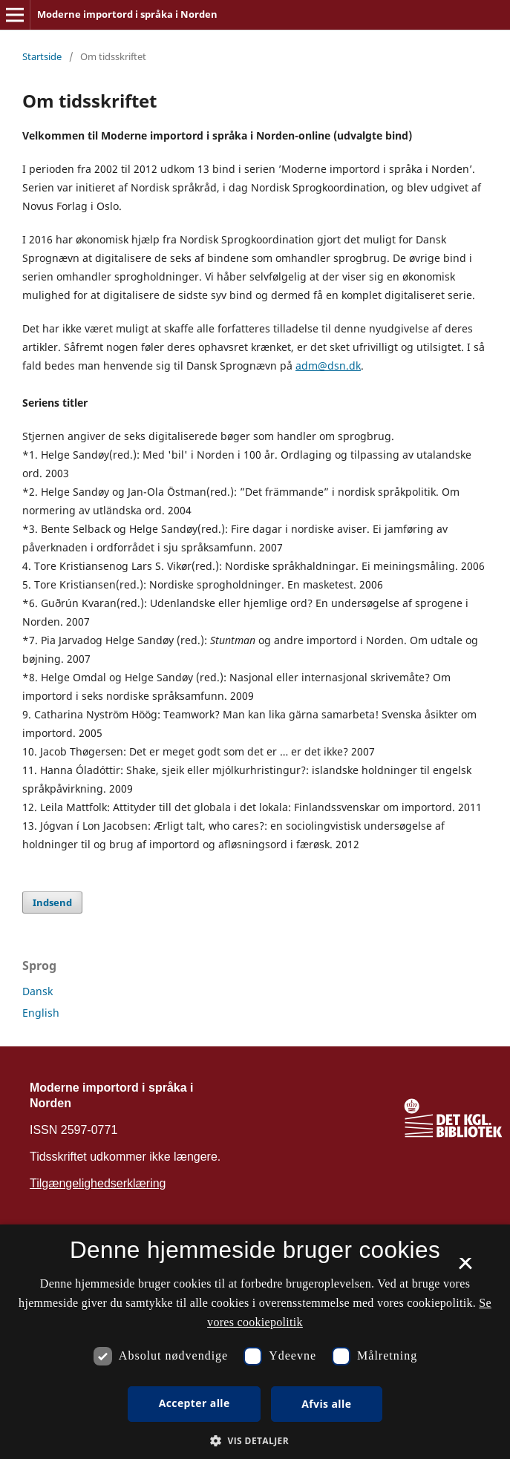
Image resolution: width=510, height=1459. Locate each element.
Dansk (37, 991)
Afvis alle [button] (326, 1404)
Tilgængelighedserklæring (98, 1183)
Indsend (52, 902)
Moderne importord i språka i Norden (127, 14)
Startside (42, 56)
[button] (255, 1441)
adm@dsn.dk (328, 365)
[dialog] (255, 1341)
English (40, 1013)
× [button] (465, 1268)
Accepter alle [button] (194, 1403)
